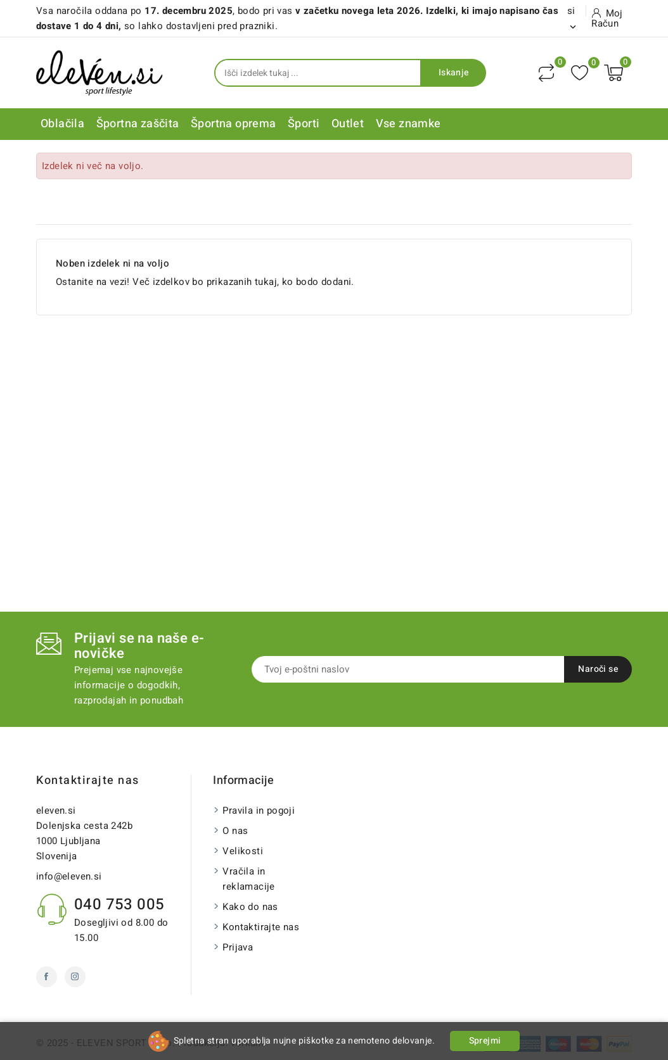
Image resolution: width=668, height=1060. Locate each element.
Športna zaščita (137, 123)
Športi (303, 123)
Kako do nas (250, 907)
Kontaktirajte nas (87, 780)
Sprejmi (485, 1040)
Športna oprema (233, 123)
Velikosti (242, 851)
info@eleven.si (69, 876)
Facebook (46, 976)
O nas (235, 831)
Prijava (237, 947)
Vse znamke (408, 123)
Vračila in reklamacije (248, 878)
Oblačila (62, 123)
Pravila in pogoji (258, 810)
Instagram (75, 976)
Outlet (347, 123)
